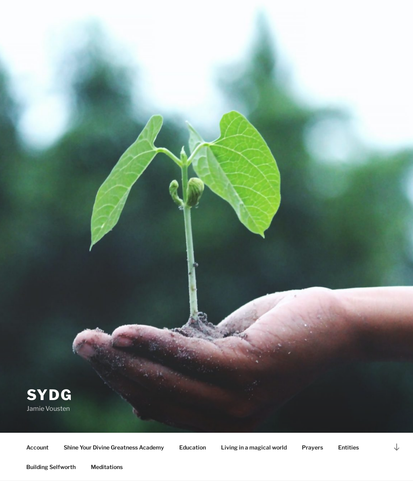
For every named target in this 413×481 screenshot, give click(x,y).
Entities (348, 447)
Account (37, 447)
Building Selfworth (51, 466)
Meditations (107, 466)
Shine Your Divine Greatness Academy (114, 447)
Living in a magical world (254, 447)
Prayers (312, 447)
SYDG (50, 395)
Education (192, 447)
